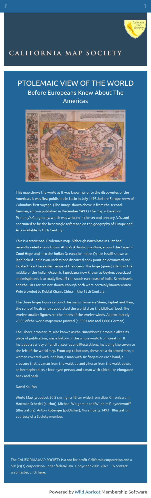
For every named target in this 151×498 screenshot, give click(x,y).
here (41, 472)
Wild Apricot (87, 491)
